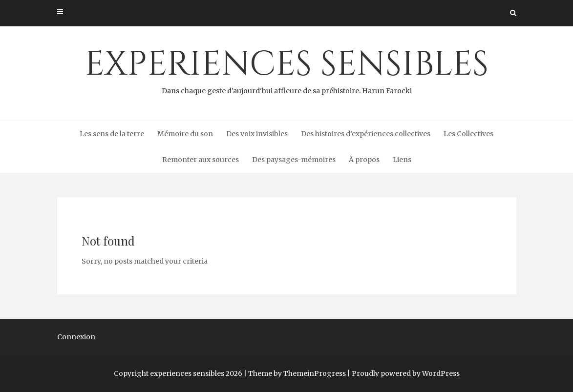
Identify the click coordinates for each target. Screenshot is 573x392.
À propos (364, 159)
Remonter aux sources (200, 159)
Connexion (76, 336)
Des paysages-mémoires (294, 159)
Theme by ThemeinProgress (297, 373)
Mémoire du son (185, 133)
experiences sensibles (286, 68)
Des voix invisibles (257, 133)
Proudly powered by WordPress (406, 373)
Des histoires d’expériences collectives (365, 133)
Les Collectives (468, 133)
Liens (402, 159)
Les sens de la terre (112, 133)
